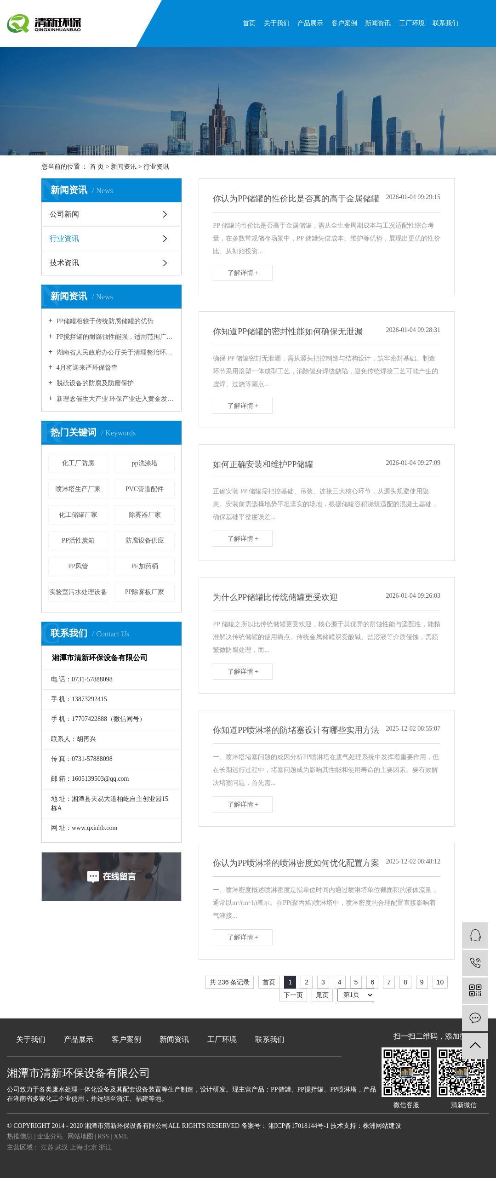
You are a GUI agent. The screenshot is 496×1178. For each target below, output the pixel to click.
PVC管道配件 (144, 489)
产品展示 (310, 23)
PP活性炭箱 (78, 540)
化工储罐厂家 (78, 514)
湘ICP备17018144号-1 (298, 1125)
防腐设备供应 (144, 540)
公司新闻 (64, 214)
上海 (77, 1147)
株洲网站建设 (382, 1125)
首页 (249, 23)
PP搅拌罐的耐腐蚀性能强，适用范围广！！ (115, 336)
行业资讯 (156, 166)
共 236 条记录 (230, 982)
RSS (103, 1136)
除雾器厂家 (145, 514)
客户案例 (344, 23)
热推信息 (20, 1136)
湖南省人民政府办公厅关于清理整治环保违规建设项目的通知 (115, 352)
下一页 (293, 995)
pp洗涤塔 (145, 463)
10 (440, 982)
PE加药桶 (144, 566)
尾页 (322, 995)
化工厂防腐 (78, 463)
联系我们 (445, 23)
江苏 (48, 1147)
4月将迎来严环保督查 (86, 367)
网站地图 (81, 1136)
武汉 (62, 1147)
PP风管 (78, 566)
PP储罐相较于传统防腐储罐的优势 (104, 321)
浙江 (105, 1147)
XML (121, 1136)
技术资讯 (64, 263)
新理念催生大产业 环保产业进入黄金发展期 (115, 398)
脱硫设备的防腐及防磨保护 (94, 383)
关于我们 (277, 23)
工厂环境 (412, 23)
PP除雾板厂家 (145, 592)
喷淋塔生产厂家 (78, 489)
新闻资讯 (378, 23)
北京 (91, 1147)
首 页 (97, 166)
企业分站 (50, 1136)
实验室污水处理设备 (78, 592)
